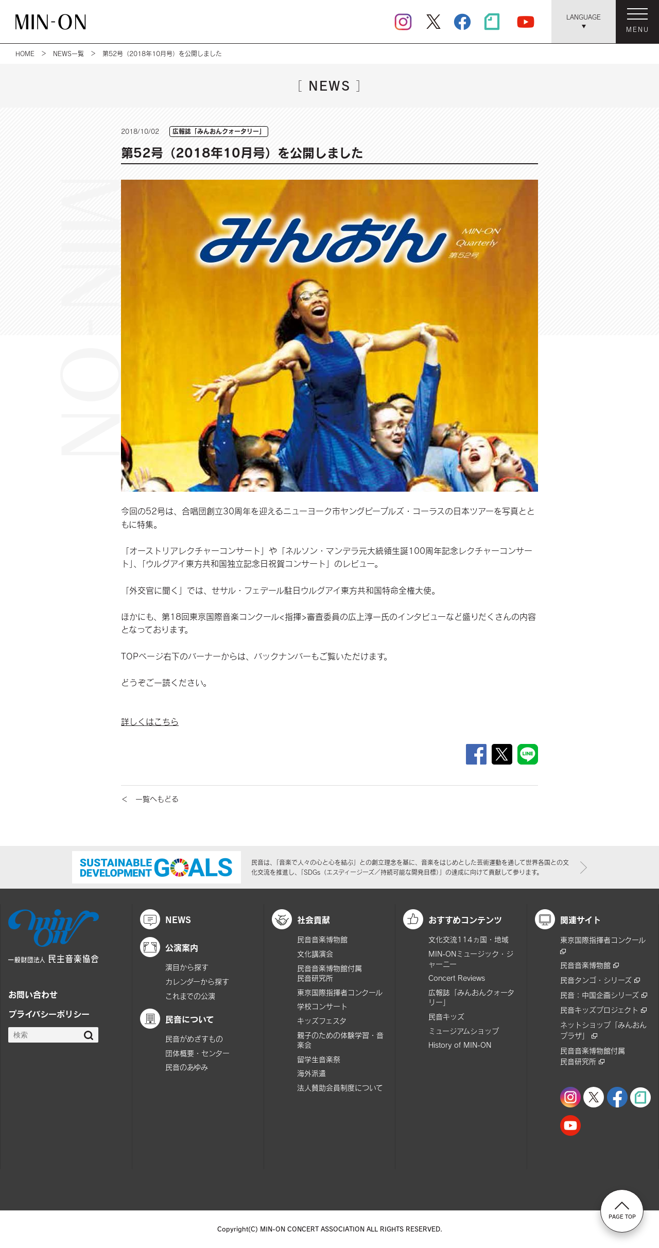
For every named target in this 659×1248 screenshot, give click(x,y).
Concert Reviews (456, 978)
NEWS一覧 (68, 53)
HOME (24, 53)
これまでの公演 (190, 996)
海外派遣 (311, 1073)
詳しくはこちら (150, 721)
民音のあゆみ (186, 1067)
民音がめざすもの (194, 1038)
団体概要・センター (197, 1053)
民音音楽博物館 (322, 939)
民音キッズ (446, 1016)
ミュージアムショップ (463, 1031)
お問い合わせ (33, 994)
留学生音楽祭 (318, 1059)
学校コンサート (322, 1006)
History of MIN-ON (459, 1045)
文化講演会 (315, 953)
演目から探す (187, 967)
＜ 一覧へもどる (150, 798)
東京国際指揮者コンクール (340, 992)
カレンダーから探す (197, 981)
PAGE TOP (622, 1210)
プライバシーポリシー (49, 1014)
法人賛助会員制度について (340, 1087)
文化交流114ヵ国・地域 (468, 939)
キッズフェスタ (321, 1020)
